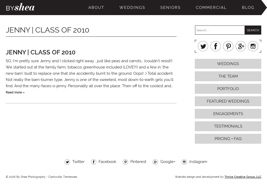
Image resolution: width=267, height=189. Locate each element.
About (96, 7)
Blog (248, 7)
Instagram (253, 46)
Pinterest (228, 46)
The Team (228, 76)
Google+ (240, 46)
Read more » (15, 92)
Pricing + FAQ (228, 138)
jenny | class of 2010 (41, 52)
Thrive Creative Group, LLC (242, 177)
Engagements (228, 113)
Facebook (215, 46)
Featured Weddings (228, 101)
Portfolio (228, 88)
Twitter (203, 46)
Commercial (211, 7)
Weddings (132, 7)
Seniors (170, 7)
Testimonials (228, 126)
